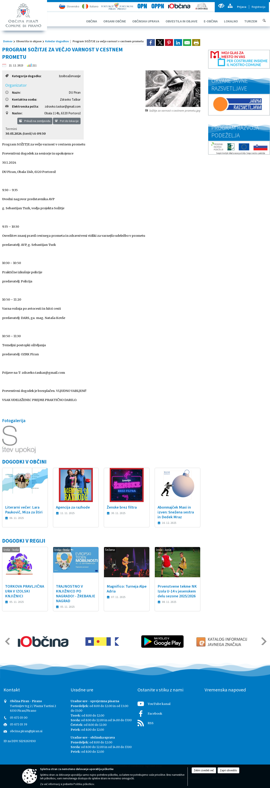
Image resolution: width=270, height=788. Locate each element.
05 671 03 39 (18, 724)
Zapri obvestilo (228, 770)
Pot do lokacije (67, 121)
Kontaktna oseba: (21, 99)
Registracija (258, 7)
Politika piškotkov (83, 784)
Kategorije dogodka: (23, 76)
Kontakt (12, 690)
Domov (7, 41)
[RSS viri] (169, 722)
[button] (7, 641)
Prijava (241, 7)
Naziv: (13, 92)
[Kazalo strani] (230, 5)
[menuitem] (91, 21)
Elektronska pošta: (22, 106)
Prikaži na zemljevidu (34, 121)
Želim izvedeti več (204, 770)
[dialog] (196, 42)
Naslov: (14, 113)
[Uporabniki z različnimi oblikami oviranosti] (221, 5)
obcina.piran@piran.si (26, 731)
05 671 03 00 (18, 718)
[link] (151, 42)
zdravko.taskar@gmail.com (63, 106)
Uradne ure (82, 690)
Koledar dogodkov (57, 41)
